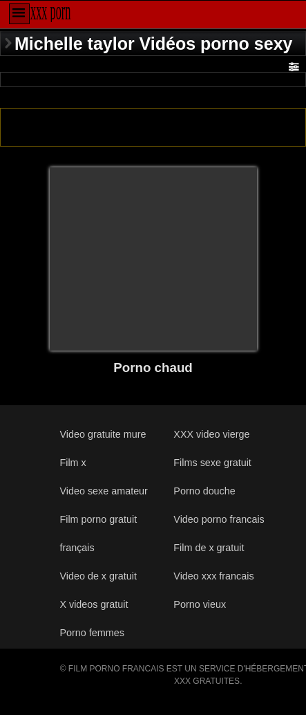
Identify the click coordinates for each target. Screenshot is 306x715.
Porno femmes (91, 632)
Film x (72, 462)
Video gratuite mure (102, 434)
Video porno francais (218, 519)
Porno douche (204, 490)
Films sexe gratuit (212, 462)
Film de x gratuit (208, 547)
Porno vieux (199, 604)
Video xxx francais (213, 576)
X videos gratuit (93, 604)
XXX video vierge (211, 434)
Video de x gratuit (98, 576)
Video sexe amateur (103, 490)
